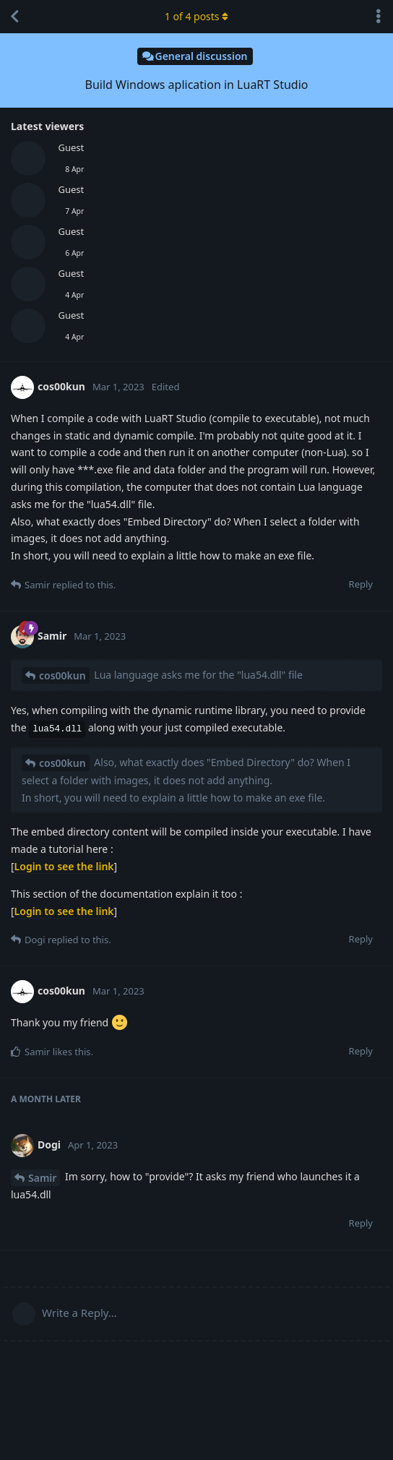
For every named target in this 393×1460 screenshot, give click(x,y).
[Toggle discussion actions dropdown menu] (378, 16)
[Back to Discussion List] (14, 16)
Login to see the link (64, 866)
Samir (42, 1178)
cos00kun (62, 675)
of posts (196, 16)
